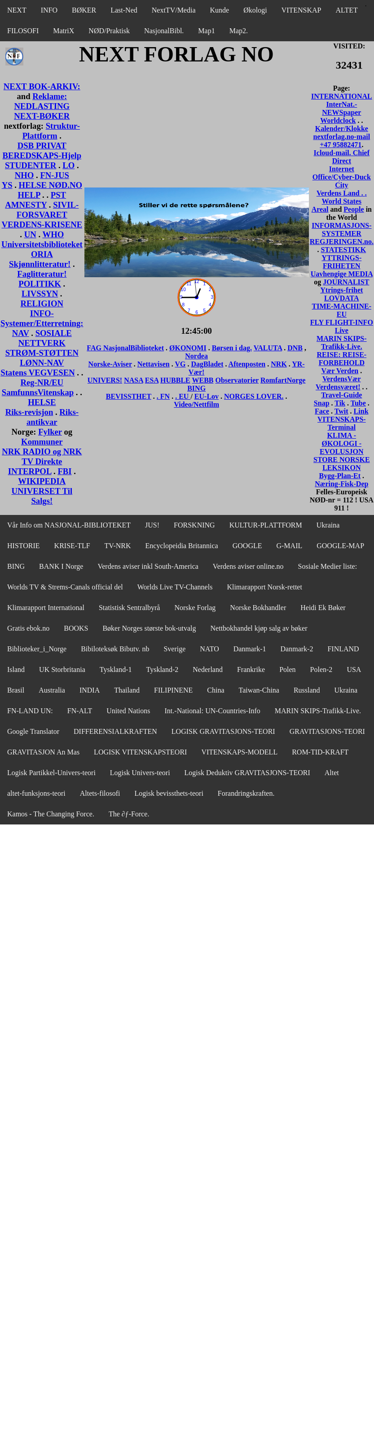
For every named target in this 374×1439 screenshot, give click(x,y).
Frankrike (251, 669)
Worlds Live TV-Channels (175, 587)
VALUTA (268, 348)
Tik (339, 403)
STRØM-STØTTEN (42, 353)
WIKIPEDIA (42, 481)
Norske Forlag (195, 607)
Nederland (208, 669)
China (215, 690)
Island (16, 669)
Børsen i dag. (232, 348)
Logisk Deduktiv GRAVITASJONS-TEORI (247, 772)
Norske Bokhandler (258, 607)
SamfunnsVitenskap (38, 392)
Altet (332, 772)
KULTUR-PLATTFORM (265, 525)
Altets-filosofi (100, 793)
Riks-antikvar (52, 417)
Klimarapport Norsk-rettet (264, 587)
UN (30, 234)
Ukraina (328, 525)
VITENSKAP (301, 10)
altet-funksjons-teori (36, 793)
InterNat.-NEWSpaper (341, 108)
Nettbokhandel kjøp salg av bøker (259, 628)
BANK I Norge (61, 566)
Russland (307, 690)
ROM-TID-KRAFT (320, 752)
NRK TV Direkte (52, 456)
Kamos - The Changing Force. (50, 814)
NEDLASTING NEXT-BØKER (42, 111)
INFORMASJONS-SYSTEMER (341, 229)
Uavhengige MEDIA (342, 274)
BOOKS (76, 628)
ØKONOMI (188, 348)
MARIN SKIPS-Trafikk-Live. (342, 342)
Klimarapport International (45, 607)
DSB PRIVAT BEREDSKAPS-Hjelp (42, 150)
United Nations (128, 711)
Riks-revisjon (29, 412)
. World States (344, 197)
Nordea (196, 356)
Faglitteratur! (41, 274)
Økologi (255, 10)
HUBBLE (175, 380)
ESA (151, 380)
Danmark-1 (249, 649)
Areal (320, 209)
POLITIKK (39, 283)
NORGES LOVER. (253, 396)
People (353, 209)
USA (354, 669)
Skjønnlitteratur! (39, 264)
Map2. (238, 31)
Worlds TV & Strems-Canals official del (65, 587)
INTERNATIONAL (341, 96)
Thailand (127, 690)
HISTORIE (23, 545)
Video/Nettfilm (196, 404)
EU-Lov (206, 396)
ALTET (347, 10)
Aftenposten (247, 364)
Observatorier (237, 380)
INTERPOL (30, 471)
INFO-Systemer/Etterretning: (42, 318)
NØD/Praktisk (109, 31)
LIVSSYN (40, 293)
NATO (209, 649)
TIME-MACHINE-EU (341, 310)
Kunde (219, 10)
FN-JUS (54, 175)
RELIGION (42, 303)
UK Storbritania (62, 669)
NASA (133, 380)
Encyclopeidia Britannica (181, 545)
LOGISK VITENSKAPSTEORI (140, 752)
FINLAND (343, 649)
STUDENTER (30, 165)
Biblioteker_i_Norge (36, 649)
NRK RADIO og (32, 451)
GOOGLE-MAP (340, 545)
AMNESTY (26, 204)
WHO (53, 234)
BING (196, 388)
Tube (358, 403)
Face (322, 411)
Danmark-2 (297, 649)
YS (7, 185)
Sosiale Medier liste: (327, 566)
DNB (295, 348)
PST (58, 195)
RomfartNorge (282, 380)
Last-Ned (123, 10)
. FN (163, 396)
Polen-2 (321, 669)
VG (180, 364)
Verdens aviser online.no (248, 566)
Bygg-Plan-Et (340, 476)
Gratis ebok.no (28, 628)
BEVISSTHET (128, 396)
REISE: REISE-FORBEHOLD (341, 358)
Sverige (174, 649)
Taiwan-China (259, 690)
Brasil (15, 690)
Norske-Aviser (110, 364)
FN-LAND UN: (30, 711)
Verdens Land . (341, 193)
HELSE (42, 402)
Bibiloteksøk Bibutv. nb (115, 649)
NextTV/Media (174, 10)
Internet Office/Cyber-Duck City (341, 177)
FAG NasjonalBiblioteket (125, 348)
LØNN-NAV (42, 362)
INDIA (89, 690)
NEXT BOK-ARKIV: (42, 86)
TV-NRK (118, 545)
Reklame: (49, 96)
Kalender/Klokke (341, 128)
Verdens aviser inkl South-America (147, 566)
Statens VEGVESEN (37, 372)
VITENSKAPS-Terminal (341, 423)
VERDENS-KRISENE (41, 224)
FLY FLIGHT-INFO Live (341, 326)
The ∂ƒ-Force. (129, 814)
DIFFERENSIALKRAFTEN (115, 731)
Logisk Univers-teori (140, 772)
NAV (20, 333)
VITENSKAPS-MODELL (239, 752)
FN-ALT (79, 711)
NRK (279, 364)
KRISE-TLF (72, 545)
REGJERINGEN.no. (342, 241)
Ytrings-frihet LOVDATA (341, 294)
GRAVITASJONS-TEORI (327, 731)
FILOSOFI (23, 31)
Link (361, 411)
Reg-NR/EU (42, 382)
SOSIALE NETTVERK (45, 338)
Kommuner (41, 441)
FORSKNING (194, 525)
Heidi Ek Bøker (322, 607)
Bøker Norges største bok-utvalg (149, 628)
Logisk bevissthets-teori (169, 793)
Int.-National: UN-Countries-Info (212, 711)
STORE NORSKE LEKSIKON (341, 463)
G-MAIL (289, 545)
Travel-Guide (341, 395)
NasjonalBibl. (164, 31)
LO (68, 165)
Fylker (50, 431)
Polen (287, 669)
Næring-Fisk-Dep (341, 484)
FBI (64, 471)
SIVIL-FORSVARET (48, 209)
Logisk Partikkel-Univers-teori (51, 772)
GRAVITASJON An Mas (43, 752)
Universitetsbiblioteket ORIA (42, 249)
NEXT (16, 10)
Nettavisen (153, 364)
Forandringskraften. (246, 793)
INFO (49, 10)
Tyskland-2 (162, 669)
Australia (52, 690)
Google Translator (33, 731)
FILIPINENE (173, 690)
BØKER (84, 10)
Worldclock (338, 120)
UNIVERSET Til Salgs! (41, 496)
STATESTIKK (343, 249)
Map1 (206, 31)
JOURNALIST (346, 282)
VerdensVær (341, 379)
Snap (322, 403)
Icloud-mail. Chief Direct (342, 157)
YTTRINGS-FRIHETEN (341, 262)
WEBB (202, 380)
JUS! (152, 525)
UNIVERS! (105, 380)
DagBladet (207, 364)
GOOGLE (247, 545)
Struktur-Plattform (51, 130)
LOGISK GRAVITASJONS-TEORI (223, 731)
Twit (341, 411)
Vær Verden (339, 371)
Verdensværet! (338, 387)
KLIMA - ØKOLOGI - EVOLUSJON (341, 443)
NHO (24, 175)
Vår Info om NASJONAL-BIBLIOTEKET (69, 525)
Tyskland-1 (116, 669)
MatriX (63, 31)
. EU (182, 396)
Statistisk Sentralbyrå (129, 607)
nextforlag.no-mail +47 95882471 (341, 140)
